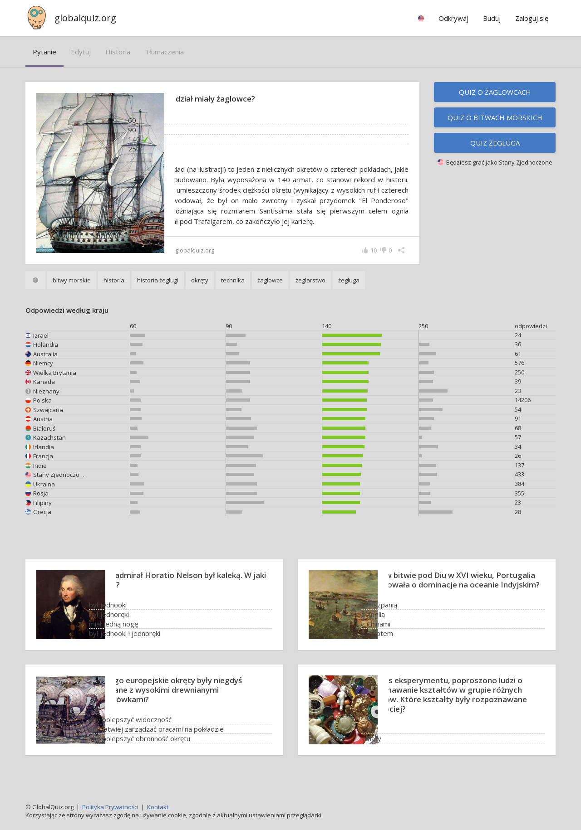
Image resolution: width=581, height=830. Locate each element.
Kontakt (157, 807)
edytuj (81, 51)
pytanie (44, 51)
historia (117, 51)
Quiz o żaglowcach (495, 92)
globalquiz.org (85, 18)
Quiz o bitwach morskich (495, 117)
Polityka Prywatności (110, 807)
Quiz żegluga (495, 142)
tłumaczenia (164, 51)
